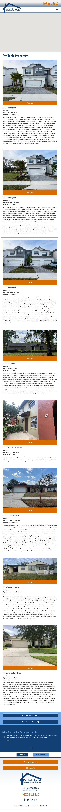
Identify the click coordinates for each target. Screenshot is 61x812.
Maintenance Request (30, 762)
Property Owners (40, 754)
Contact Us (30, 768)
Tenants (22, 754)
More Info (30, 103)
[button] (37, 19)
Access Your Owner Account (30, 722)
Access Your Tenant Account (30, 715)
